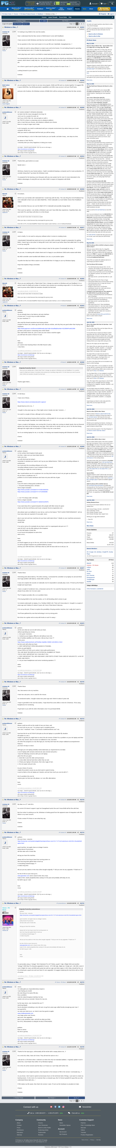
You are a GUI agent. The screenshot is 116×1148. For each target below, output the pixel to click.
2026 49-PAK (92, 234)
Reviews (40, 1135)
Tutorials (83, 1132)
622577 (82, 227)
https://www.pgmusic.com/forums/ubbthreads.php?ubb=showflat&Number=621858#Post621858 (46, 328)
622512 (82, 156)
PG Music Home (7, 14)
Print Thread (17, 24)
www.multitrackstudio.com (25, 1013)
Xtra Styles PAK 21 (104, 468)
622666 (82, 362)
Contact (19, 1125)
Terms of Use (85, 1140)
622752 (82, 903)
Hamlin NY (5, 212)
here (88, 73)
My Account (63, 1132)
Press (18, 1127)
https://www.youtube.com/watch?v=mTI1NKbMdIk (33, 491)
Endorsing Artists (43, 1130)
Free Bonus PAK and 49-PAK (96, 485)
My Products (63, 1134)
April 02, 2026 (90, 500)
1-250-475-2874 (73, 2)
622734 (82, 832)
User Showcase (43, 1125)
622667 (82, 389)
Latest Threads (52, 17)
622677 (82, 568)
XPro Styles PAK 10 (94, 468)
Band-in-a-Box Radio (44, 1127)
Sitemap (19, 1135)
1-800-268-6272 (64, 2)
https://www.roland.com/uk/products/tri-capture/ (32, 402)
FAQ (70, 17)
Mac (95, 370)
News (61, 1123)
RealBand (40, 14)
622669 (82, 446)
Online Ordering (75, 4)
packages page (90, 68)
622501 (82, 27)
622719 (82, 718)
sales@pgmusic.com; (30, 1141)
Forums (16, 14)
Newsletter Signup (65, 1125)
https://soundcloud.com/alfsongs (26, 149)
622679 (82, 623)
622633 (82, 305)
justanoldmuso (61, 903)
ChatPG (89, 21)
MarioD (63, 305)
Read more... (90, 80)
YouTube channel (93, 417)
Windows (101, 370)
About (18, 1123)
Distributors (20, 1130)
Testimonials (42, 1132)
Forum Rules (63, 17)
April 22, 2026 (90, 409)
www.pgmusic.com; (20, 1141)
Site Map (98, 1140)
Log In (110, 14)
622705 (82, 681)
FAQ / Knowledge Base (88, 1125)
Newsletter (86, 1107)
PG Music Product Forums (27, 14)
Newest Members (92, 548)
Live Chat (62, 4)
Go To (26, 24)
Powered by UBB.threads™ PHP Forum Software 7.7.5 (58, 1147)
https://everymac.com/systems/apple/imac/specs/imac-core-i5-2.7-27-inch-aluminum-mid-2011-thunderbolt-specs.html (50, 915)
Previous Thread (20, 20)
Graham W (62, 80)
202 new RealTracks (100, 209)
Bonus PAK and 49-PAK (103, 314)
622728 (82, 799)
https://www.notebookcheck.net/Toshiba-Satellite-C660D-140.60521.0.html (40, 642)
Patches (83, 1123)
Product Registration (87, 1135)
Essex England (6, 104)
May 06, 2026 (90, 243)
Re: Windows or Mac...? (12, 80)
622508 (82, 80)
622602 (82, 278)
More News (90, 526)
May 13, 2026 (90, 43)
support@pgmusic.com (41, 1141)
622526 (82, 189)
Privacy (92, 1140)
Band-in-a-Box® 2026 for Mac (103, 413)
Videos (83, 1130)
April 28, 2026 (90, 322)
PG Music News (91, 40)
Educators (20, 1132)
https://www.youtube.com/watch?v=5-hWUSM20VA (33, 489)
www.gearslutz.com (23, 875)
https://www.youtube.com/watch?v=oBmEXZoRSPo (33, 502)
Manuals (83, 1127)
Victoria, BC (5, 930)
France (4, 50)
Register (102, 14)
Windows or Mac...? (11, 27)
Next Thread (66, 20)
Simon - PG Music (60, 982)
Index (43, 21)
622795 (82, 1047)
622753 (82, 982)
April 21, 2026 (90, 437)
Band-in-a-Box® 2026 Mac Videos (97, 430)
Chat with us (76, 1113)
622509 (82, 107)
